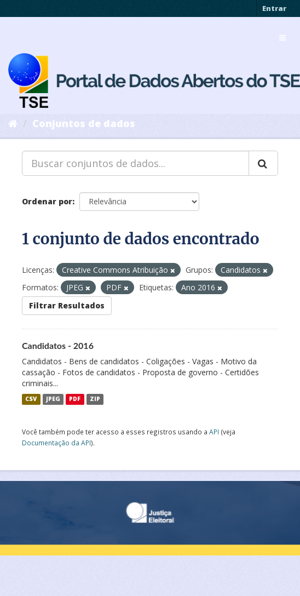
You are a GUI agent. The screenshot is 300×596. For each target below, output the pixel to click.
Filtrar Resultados (67, 305)
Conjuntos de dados (83, 123)
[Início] (13, 123)
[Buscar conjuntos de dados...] (135, 163)
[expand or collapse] (282, 38)
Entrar (274, 8)
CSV (31, 399)
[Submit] (263, 163)
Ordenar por (47, 201)
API (214, 431)
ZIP (95, 399)
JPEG (53, 399)
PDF (74, 399)
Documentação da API (56, 442)
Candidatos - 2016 (58, 345)
